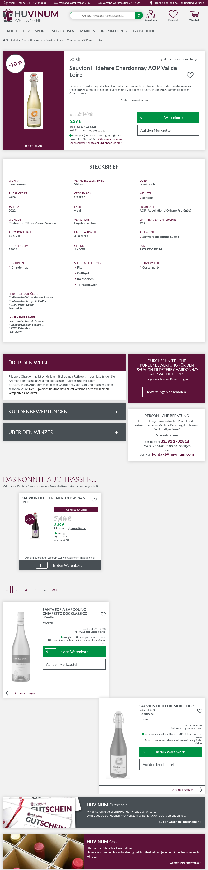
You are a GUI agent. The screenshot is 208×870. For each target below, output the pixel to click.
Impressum (61, 836)
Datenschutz (62, 841)
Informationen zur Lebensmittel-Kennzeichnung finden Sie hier (60, 556)
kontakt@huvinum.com (173, 453)
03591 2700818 (175, 440)
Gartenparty (151, 267)
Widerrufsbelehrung (67, 827)
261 (54, 589)
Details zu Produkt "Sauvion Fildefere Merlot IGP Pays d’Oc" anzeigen (60, 523)
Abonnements (114, 822)
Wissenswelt (113, 831)
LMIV (58, 818)
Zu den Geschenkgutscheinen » (180, 724)
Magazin (111, 827)
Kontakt (110, 818)
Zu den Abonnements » (185, 765)
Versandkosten (97, 129)
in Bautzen (113, 863)
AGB (57, 831)
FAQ (108, 836)
